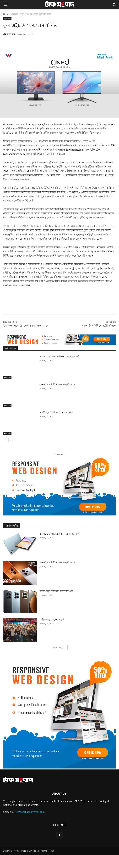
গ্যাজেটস (14, 14)
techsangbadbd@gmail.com (30, 811)
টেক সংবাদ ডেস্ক (9, 34)
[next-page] (10, 440)
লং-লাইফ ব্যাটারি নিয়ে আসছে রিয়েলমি (57, 384)
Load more (59, 647)
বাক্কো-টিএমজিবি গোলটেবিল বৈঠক (99, 325)
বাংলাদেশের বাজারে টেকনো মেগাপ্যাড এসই (59, 356)
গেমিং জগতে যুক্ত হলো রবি (52, 619)
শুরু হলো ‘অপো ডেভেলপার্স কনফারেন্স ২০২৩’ (26, 325)
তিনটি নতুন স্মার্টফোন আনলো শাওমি (56, 412)
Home (6, 14)
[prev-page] (5, 440)
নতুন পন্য (23, 14)
